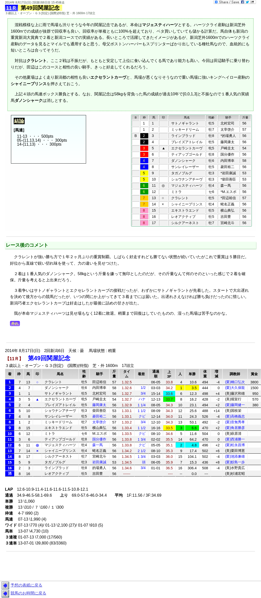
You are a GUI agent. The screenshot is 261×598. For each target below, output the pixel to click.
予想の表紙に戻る (21, 585)
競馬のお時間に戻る (23, 593)
